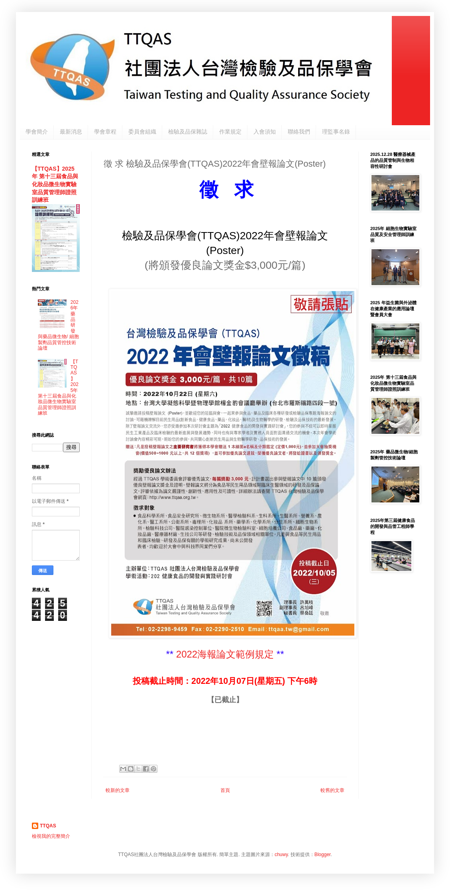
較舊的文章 (332, 790)
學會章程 (105, 131)
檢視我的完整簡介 (51, 836)
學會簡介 (37, 131)
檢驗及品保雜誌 (187, 131)
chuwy (281, 854)
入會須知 (264, 131)
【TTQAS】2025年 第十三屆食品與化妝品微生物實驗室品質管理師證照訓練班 (55, 184)
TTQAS (48, 826)
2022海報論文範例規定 (225, 654)
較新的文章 (118, 790)
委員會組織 (142, 131)
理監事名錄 (336, 131)
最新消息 (71, 131)
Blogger (322, 854)
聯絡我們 (299, 131)
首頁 (225, 790)
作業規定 (230, 131)
